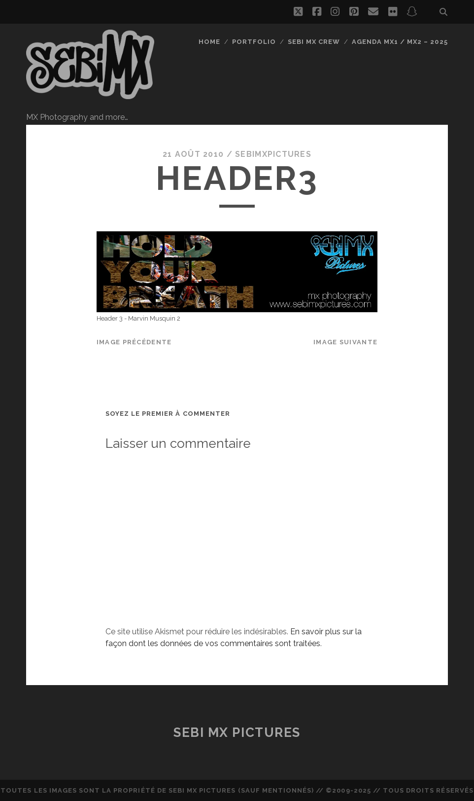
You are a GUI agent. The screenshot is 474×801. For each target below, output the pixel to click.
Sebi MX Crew (314, 41)
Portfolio (254, 41)
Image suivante (345, 342)
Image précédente (134, 342)
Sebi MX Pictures (237, 732)
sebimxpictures (273, 154)
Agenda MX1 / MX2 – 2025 (400, 41)
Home (209, 41)
